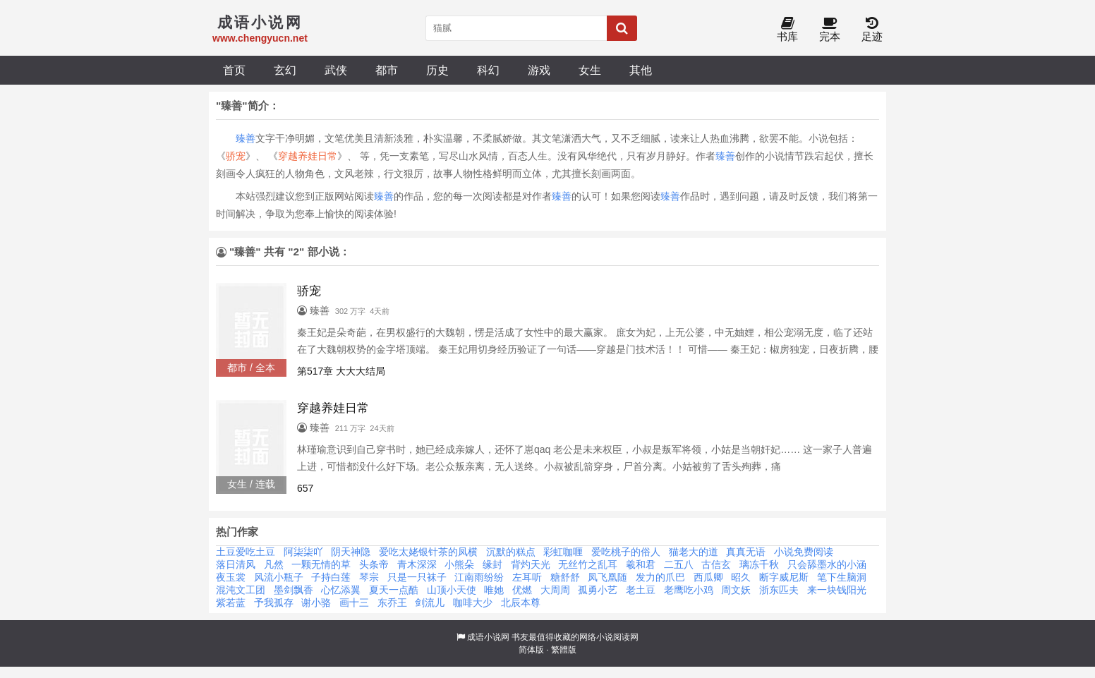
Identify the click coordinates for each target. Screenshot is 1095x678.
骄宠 (236, 156)
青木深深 (417, 564)
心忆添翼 (341, 589)
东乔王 (392, 602)
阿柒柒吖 (303, 551)
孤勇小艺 (597, 589)
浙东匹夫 (779, 589)
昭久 (741, 577)
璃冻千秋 (759, 564)
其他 (640, 69)
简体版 (531, 650)
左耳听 (527, 577)
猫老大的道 (693, 551)
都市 (386, 69)
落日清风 (235, 564)
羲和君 (640, 564)
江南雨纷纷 (479, 577)
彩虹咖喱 (563, 551)
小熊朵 (459, 564)
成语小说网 (488, 637)
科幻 (488, 69)
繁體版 (563, 650)
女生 (590, 69)
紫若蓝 (231, 602)
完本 (829, 30)
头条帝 (374, 564)
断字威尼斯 (784, 577)
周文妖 (736, 589)
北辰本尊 (520, 602)
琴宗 (369, 577)
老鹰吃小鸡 (688, 589)
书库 (787, 30)
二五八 (679, 564)
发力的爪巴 (660, 577)
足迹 (872, 30)
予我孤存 (274, 602)
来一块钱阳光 (836, 589)
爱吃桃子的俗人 (625, 551)
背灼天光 (530, 564)
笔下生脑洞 (841, 577)
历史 (437, 69)
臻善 (245, 138)
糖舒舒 (565, 577)
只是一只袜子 (417, 577)
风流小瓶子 (278, 577)
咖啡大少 (472, 602)
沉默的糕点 (511, 551)
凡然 (274, 564)
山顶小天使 (451, 589)
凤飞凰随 (607, 577)
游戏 (539, 69)
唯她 (494, 589)
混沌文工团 (240, 589)
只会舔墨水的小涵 (826, 564)
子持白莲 (331, 577)
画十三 (354, 602)
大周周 (555, 589)
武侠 (336, 69)
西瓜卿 (708, 577)
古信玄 (716, 564)
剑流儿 (429, 602)
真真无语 (746, 551)
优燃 (522, 589)
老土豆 (640, 589)
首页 (234, 69)
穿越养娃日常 (307, 156)
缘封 (492, 564)
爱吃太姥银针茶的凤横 (428, 551)
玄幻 (285, 69)
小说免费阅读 (803, 551)
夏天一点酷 (393, 589)
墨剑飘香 (293, 589)
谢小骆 (316, 602)
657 (305, 488)
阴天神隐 (350, 551)
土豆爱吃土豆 (245, 551)
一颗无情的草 (321, 564)
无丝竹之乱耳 (587, 564)
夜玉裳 (231, 577)
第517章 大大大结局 (341, 371)
